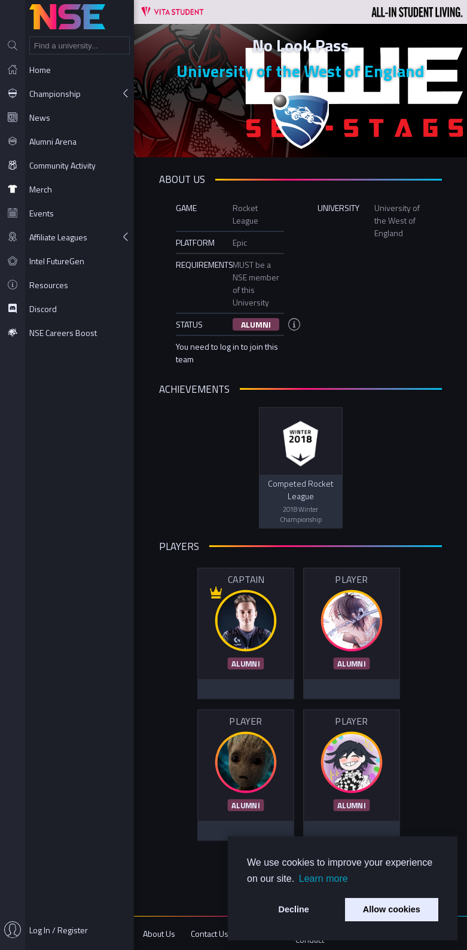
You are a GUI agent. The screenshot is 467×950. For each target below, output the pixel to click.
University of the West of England (300, 71)
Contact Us (209, 933)
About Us (159, 933)
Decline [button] (294, 909)
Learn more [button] (323, 878)
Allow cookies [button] (391, 909)
